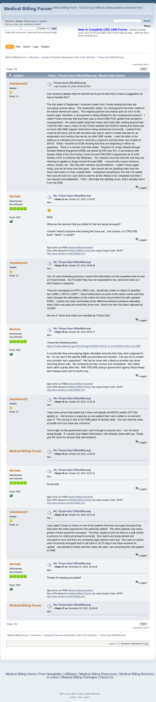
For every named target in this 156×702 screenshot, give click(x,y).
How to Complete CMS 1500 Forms (102, 29)
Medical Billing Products (80, 250)
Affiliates (70, 674)
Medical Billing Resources (98, 674)
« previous (137, 64)
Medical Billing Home (21, 674)
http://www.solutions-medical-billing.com (66, 253)
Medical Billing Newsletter (80, 247)
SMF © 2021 (77, 694)
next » (146, 64)
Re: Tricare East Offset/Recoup (72, 195)
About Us (106, 677)
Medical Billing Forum (28, 8)
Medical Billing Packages (79, 677)
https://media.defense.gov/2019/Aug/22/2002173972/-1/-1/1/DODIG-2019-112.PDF (94, 346)
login (33, 21)
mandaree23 (18, 83)
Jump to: (112, 644)
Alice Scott (80, 57)
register (43, 21)
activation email (32, 24)
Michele (90, 57)
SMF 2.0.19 (64, 694)
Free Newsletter (50, 674)
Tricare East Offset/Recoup (69, 82)
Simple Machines (92, 694)
